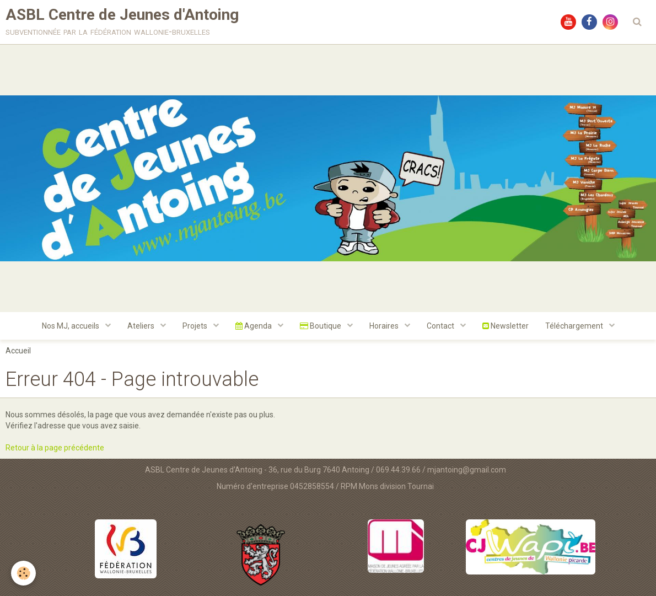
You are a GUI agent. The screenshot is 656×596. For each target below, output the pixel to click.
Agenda (254, 325)
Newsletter (505, 325)
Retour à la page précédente (55, 447)
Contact (441, 325)
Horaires (384, 325)
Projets (195, 325)
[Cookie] (23, 573)
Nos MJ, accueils (71, 325)
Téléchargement (575, 325)
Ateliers (141, 325)
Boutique (321, 325)
